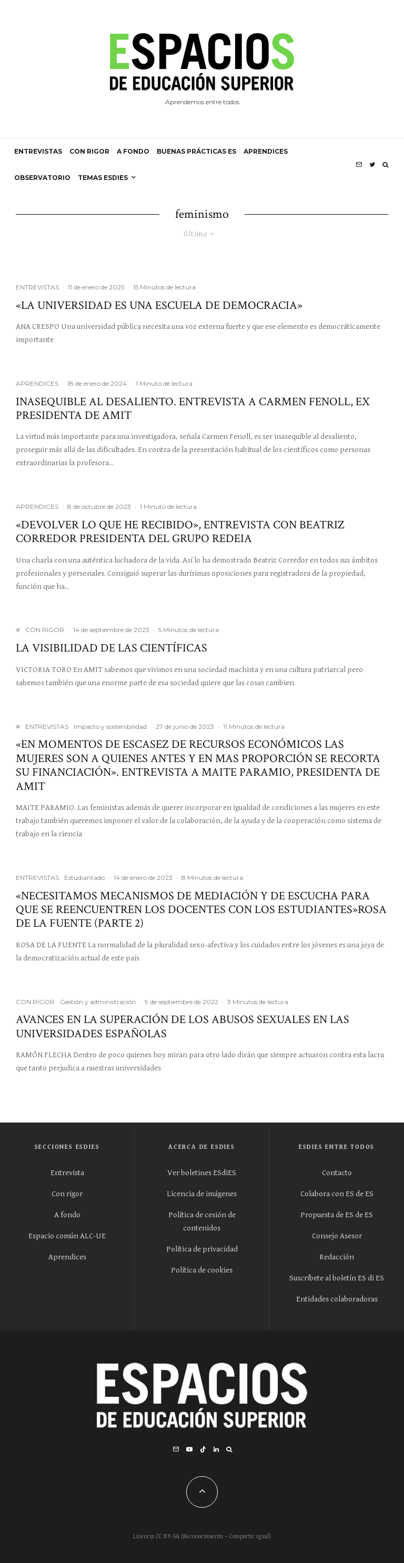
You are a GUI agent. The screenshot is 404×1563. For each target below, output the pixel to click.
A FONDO (133, 151)
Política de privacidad (202, 1249)
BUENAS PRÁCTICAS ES (196, 151)
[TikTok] (203, 1449)
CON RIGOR (89, 151)
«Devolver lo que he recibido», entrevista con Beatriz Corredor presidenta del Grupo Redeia (180, 532)
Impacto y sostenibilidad (110, 726)
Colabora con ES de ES (336, 1193)
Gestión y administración (98, 1002)
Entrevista (67, 1172)
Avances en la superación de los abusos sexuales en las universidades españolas (182, 1027)
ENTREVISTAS (38, 151)
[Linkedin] (216, 1449)
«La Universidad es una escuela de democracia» (159, 306)
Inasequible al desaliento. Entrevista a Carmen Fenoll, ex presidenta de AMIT (193, 409)
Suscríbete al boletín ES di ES (336, 1278)
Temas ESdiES (103, 178)
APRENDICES (266, 151)
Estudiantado (84, 877)
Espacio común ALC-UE (67, 1235)
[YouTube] (189, 1449)
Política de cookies (202, 1270)
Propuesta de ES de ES (336, 1214)
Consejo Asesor (337, 1235)
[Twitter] (372, 164)
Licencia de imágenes (202, 1193)
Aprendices (67, 1257)
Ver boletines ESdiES (201, 1172)
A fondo (67, 1214)
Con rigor (67, 1193)
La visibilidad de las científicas (111, 648)
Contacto (337, 1172)
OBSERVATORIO (42, 178)
